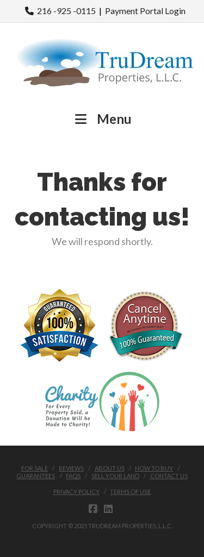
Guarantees (35, 475)
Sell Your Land (115, 475)
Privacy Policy (76, 491)
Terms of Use (130, 491)
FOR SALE (34, 468)
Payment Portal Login (145, 10)
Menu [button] (102, 119)
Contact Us (169, 475)
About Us (110, 468)
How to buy (154, 468)
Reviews (71, 468)
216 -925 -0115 (60, 10)
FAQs (73, 475)
